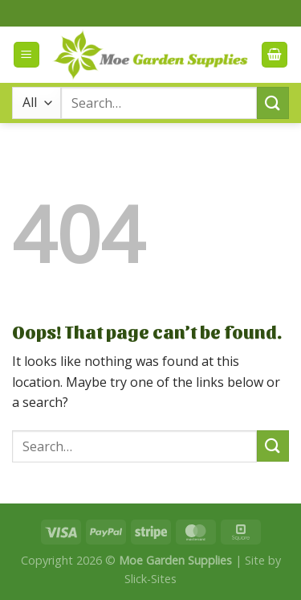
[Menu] (26, 55)
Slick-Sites (150, 578)
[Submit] (273, 102)
